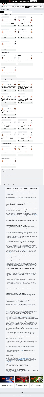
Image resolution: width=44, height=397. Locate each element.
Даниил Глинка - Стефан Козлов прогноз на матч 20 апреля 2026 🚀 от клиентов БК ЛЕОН (8, 99)
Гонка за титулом (4, 384)
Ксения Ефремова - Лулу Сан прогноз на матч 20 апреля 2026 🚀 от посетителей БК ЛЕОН (25, 152)
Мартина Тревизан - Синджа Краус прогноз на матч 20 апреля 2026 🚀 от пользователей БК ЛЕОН (8, 164)
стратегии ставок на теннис (33, 327)
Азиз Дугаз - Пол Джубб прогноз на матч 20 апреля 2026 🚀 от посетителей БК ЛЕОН (8, 73)
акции (22, 350)
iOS (10, 361)
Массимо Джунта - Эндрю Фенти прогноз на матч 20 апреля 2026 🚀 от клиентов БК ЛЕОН (25, 61)
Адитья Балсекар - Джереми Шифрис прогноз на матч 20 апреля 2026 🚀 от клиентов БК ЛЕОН (25, 137)
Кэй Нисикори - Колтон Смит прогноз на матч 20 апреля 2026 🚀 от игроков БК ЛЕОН (8, 87)
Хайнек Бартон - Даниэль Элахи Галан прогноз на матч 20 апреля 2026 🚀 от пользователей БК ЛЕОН (25, 99)
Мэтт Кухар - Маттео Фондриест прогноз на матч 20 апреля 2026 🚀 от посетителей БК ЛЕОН (8, 125)
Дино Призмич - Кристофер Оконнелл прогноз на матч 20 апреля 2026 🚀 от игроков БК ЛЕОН (25, 22)
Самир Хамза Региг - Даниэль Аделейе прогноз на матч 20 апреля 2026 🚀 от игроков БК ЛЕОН (25, 125)
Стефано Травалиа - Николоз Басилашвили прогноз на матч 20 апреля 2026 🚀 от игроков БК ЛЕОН (7, 22)
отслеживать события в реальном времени (23, 316)
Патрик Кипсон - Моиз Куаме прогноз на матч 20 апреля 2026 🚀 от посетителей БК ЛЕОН (8, 47)
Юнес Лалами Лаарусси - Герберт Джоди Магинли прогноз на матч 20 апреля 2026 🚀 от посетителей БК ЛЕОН (8, 137)
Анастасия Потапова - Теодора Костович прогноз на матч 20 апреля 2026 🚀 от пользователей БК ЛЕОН (8, 152)
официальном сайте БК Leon (24, 358)
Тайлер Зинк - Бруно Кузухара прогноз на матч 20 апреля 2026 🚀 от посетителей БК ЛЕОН (8, 111)
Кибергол (32, 384)
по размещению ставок (21, 359)
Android (7, 361)
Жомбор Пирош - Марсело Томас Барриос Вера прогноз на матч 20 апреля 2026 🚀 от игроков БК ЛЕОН (24, 35)
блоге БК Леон (24, 250)
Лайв (10, 252)
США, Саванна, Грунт (5, 81)
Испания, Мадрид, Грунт (5, 29)
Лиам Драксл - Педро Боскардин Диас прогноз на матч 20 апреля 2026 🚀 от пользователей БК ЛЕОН (25, 87)
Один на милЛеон (19, 384)
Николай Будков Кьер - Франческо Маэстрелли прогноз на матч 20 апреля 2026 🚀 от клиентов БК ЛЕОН (8, 35)
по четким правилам (20, 205)
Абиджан (3, 55)
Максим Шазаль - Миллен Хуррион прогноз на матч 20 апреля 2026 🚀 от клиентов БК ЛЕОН (8, 61)
